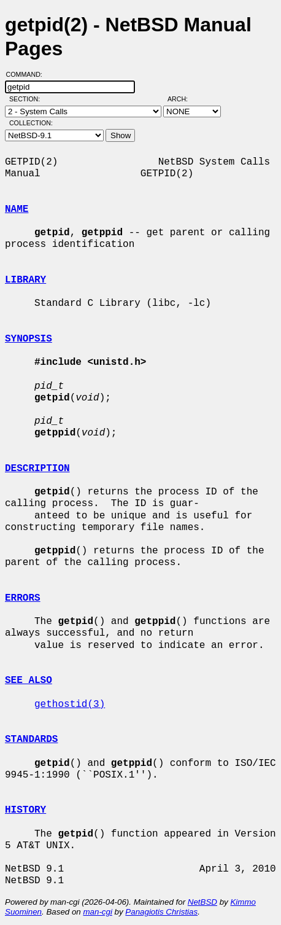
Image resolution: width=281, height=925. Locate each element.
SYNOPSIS (28, 339)
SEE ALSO (28, 680)
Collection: (31, 123)
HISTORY (25, 810)
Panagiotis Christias (161, 911)
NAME (16, 209)
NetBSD (202, 902)
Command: (28, 74)
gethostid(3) (69, 704)
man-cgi (97, 911)
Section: (27, 99)
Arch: (183, 99)
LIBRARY (25, 280)
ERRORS (22, 598)
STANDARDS (31, 739)
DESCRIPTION (37, 468)
